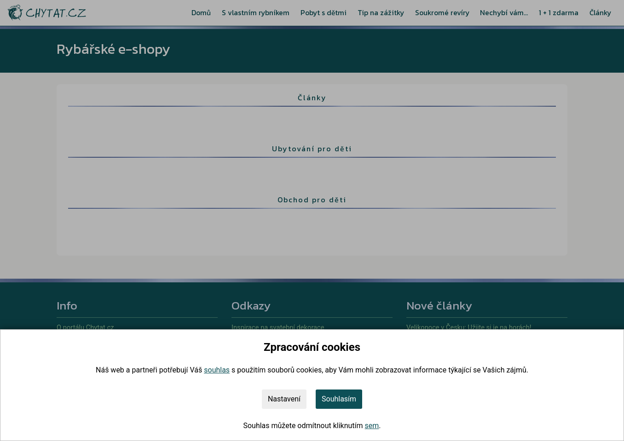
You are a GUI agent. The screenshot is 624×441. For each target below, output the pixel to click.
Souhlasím (339, 399)
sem (372, 425)
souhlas (217, 370)
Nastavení (284, 399)
